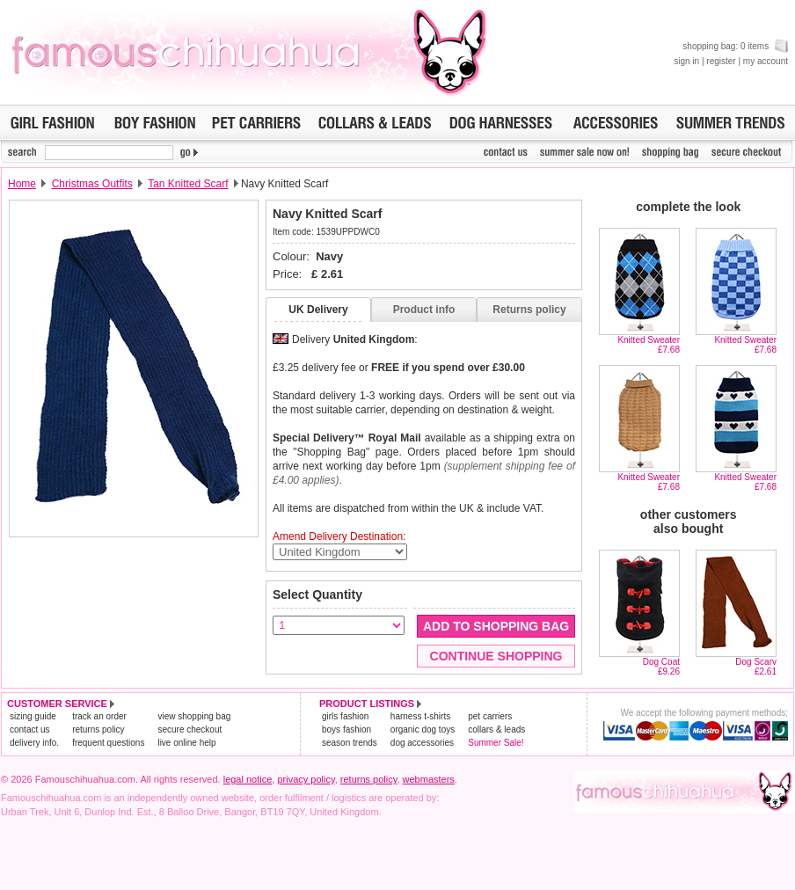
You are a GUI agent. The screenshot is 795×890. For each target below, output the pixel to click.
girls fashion (345, 716)
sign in (686, 61)
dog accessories (422, 743)
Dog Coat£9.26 (661, 666)
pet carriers (490, 716)
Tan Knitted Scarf (188, 184)
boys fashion (346, 729)
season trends (349, 743)
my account (765, 61)
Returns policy (528, 309)
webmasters (429, 779)
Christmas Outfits (92, 184)
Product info (424, 309)
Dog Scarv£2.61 (756, 666)
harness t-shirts (420, 716)
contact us (30, 729)
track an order (99, 716)
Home (22, 184)
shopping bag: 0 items (735, 46)
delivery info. (34, 743)
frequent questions (108, 743)
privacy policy (305, 779)
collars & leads (496, 729)
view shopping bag (193, 716)
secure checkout (189, 729)
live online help (186, 743)
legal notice (248, 779)
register (720, 61)
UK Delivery (317, 309)
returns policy (98, 729)
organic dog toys (422, 729)
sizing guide (33, 716)
